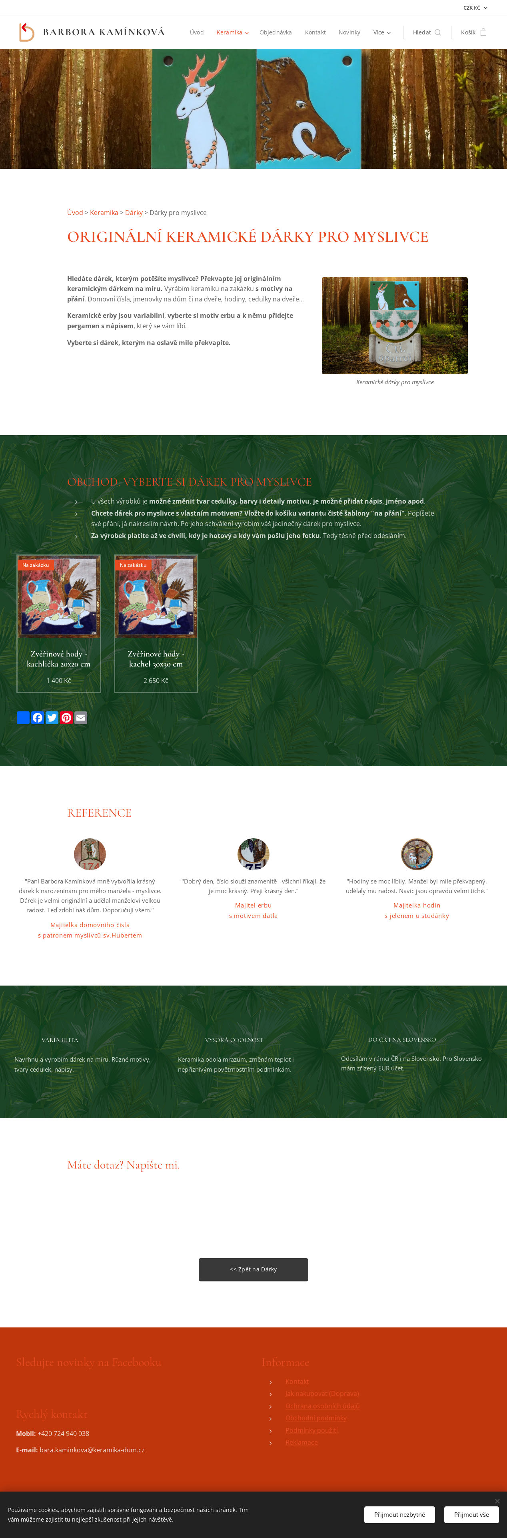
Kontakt (297, 1381)
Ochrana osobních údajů (322, 1405)
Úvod (75, 212)
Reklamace (301, 1442)
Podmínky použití (311, 1430)
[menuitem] (198, 32)
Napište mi (152, 1164)
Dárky (134, 212)
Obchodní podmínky (316, 1418)
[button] (427, 32)
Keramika (104, 212)
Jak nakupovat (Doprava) (322, 1393)
